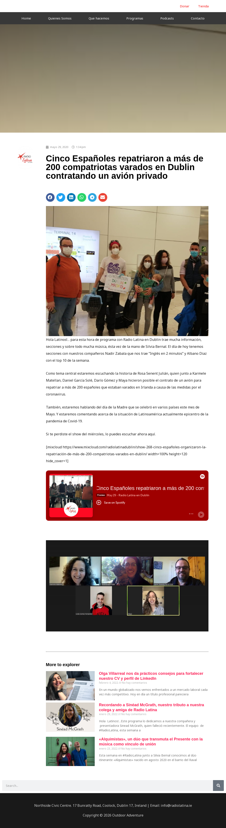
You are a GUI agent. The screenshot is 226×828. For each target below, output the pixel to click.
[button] (50, 197)
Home (26, 18)
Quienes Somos (60, 18)
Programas (134, 18)
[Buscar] (218, 785)
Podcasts (167, 18)
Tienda (203, 6)
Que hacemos (99, 18)
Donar (184, 6)
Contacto (198, 18)
